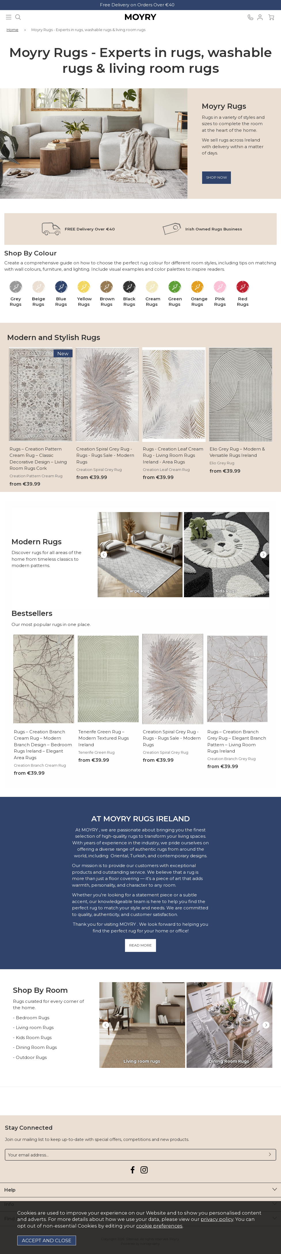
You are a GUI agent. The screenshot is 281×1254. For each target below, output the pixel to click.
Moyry (140, 17)
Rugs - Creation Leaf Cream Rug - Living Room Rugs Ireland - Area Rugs (173, 455)
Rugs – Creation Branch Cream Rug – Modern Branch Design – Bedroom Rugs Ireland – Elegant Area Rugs (43, 744)
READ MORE (140, 945)
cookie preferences (159, 1226)
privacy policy (217, 1219)
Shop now (216, 177)
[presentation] (103, 554)
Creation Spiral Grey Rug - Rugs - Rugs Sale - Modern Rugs (105, 455)
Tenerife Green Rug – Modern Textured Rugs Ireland (103, 738)
